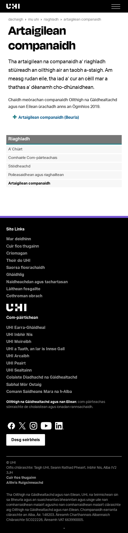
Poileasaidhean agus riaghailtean (36, 175)
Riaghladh (51, 19)
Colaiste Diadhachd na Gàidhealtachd (41, 377)
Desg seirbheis (25, 440)
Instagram (33, 426)
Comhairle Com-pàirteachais (32, 158)
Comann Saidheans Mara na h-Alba (39, 392)
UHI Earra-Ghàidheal (25, 328)
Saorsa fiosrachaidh (25, 268)
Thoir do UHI (18, 261)
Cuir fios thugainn (21, 478)
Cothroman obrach (24, 296)
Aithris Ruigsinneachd (24, 483)
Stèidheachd (19, 166)
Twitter (22, 426)
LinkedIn (59, 426)
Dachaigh (15, 19)
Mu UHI (33, 19)
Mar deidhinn (18, 239)
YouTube (46, 426)
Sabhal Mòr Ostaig (23, 385)
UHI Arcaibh (17, 356)
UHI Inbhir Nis (19, 335)
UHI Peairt (16, 363)
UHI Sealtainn (19, 370)
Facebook (11, 426)
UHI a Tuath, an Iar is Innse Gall (35, 349)
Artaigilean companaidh (82, 19)
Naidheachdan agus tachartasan (37, 282)
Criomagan (16, 253)
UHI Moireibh (18, 342)
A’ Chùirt (15, 149)
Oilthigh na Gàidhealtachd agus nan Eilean (41, 402)
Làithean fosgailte (23, 289)
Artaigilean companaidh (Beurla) (48, 117)
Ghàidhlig (15, 275)
